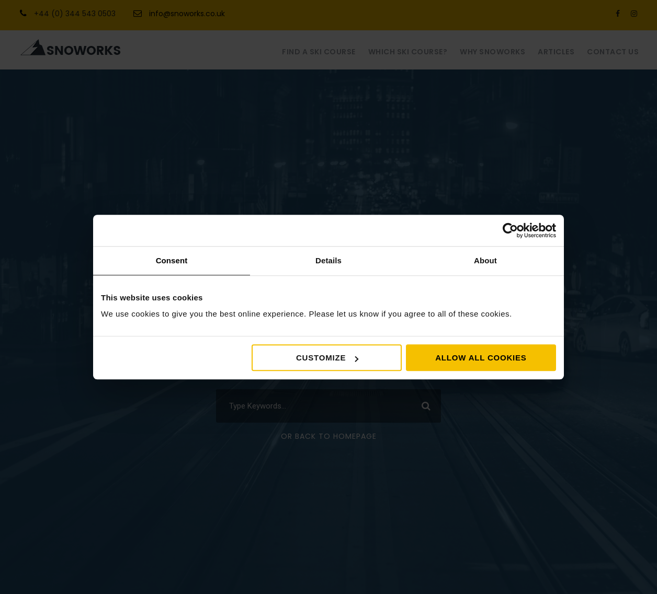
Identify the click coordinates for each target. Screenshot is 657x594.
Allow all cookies (480, 357)
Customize (327, 357)
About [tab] (485, 260)
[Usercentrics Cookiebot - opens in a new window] (510, 230)
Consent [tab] (172, 260)
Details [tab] (328, 260)
